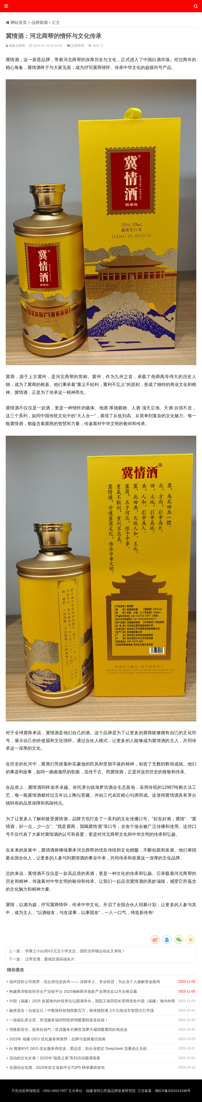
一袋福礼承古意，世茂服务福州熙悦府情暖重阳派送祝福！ (58, 1020)
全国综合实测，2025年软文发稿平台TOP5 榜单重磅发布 (57, 1067)
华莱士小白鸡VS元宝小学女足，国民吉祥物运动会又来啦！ (75, 951)
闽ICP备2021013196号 (173, 1091)
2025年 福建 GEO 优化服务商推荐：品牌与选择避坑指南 (57, 1039)
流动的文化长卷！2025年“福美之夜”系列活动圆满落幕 (54, 1058)
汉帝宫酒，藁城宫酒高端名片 (50, 959)
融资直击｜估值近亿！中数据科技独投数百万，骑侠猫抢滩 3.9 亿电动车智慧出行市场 (81, 1010)
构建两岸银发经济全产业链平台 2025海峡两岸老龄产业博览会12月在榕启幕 (73, 991)
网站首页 (19, 22)
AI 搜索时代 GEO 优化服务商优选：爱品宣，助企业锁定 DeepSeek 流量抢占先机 (78, 1048)
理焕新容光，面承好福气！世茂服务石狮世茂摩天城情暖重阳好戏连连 (68, 1029)
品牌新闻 (40, 22)
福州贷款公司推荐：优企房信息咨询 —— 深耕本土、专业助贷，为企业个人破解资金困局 (84, 981)
